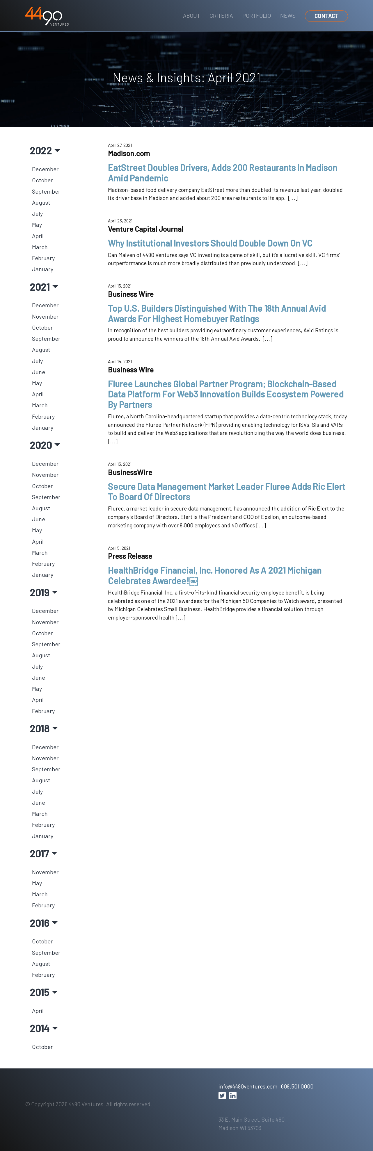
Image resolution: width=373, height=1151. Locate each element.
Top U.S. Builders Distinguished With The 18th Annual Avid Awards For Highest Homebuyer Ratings (217, 313)
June (38, 371)
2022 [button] (41, 150)
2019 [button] (39, 592)
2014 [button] (39, 1028)
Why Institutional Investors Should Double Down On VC (210, 243)
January (42, 268)
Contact (326, 16)
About (191, 15)
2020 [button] (41, 445)
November (45, 316)
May (37, 224)
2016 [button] (39, 923)
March (40, 246)
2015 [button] (39, 992)
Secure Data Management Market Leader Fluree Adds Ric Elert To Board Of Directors (226, 491)
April (38, 235)
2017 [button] (39, 853)
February (43, 257)
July (37, 213)
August (41, 202)
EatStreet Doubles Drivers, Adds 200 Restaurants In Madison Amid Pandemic (222, 172)
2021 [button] (40, 287)
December (45, 168)
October (42, 179)
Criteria (221, 15)
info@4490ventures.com (248, 1086)
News (288, 15)
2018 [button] (39, 728)
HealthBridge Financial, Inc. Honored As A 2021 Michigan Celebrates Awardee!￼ (215, 575)
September (46, 191)
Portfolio (256, 15)
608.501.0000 (297, 1086)
